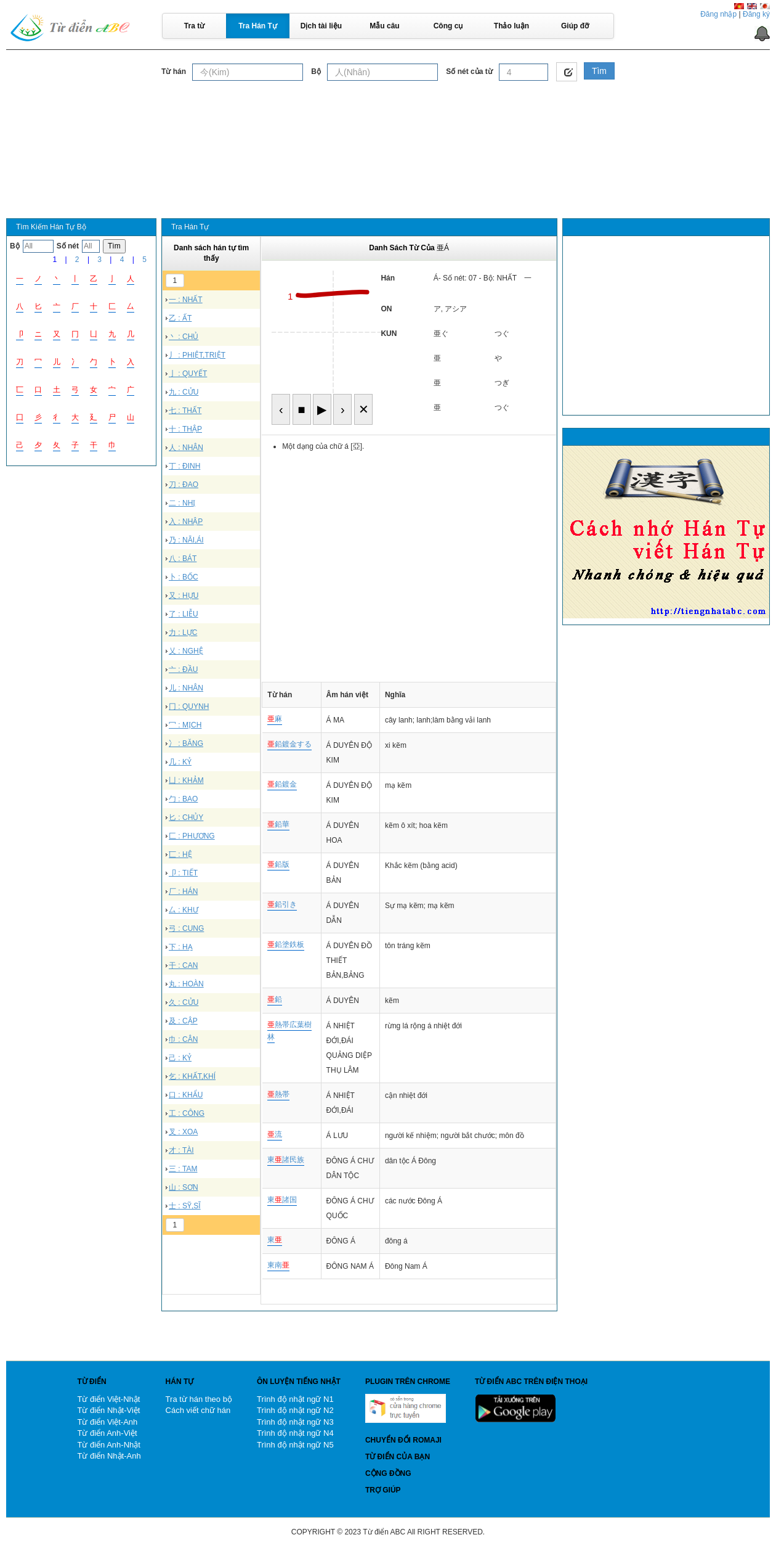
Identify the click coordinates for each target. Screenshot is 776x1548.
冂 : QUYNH (189, 706)
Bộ (316, 71)
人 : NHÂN (186, 447)
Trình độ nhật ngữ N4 (295, 1433)
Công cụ (448, 26)
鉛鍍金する (289, 744)
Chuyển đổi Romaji (403, 1440)
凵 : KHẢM (186, 780)
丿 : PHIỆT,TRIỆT (197, 355)
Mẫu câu (384, 26)
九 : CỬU (183, 392)
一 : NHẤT (186, 299)
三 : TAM (183, 1169)
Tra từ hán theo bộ (199, 1399)
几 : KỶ (180, 762)
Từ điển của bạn (397, 1456)
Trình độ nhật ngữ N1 (295, 1399)
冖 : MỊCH (185, 725)
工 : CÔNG (186, 1113)
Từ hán (173, 71)
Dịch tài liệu (321, 26)
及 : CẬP (183, 1021)
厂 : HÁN (183, 891)
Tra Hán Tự (257, 26)
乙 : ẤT (180, 318)
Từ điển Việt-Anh (107, 1422)
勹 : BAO (183, 799)
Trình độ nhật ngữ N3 (295, 1422)
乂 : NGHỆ (186, 651)
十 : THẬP (185, 429)
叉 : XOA (183, 1132)
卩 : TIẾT (183, 873)
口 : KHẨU (186, 1095)
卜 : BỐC (183, 577)
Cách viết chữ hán (198, 1410)
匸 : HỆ (180, 854)
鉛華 (278, 824)
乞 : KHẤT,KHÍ (192, 1076)
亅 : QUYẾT (188, 373)
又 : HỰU (183, 595)
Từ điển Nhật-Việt (108, 1410)
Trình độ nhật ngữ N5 (295, 1444)
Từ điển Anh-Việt (107, 1433)
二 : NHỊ (182, 503)
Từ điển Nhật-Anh (108, 1455)
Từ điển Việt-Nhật (108, 1399)
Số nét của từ (469, 71)
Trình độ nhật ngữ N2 (295, 1410)
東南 (278, 1265)
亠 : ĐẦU (183, 669)
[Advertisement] (388, 116)
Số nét (68, 246)
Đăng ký (756, 14)
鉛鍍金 (282, 784)
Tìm (599, 71)
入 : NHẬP (186, 521)
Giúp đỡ (575, 26)
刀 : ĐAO (183, 484)
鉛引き (282, 904)
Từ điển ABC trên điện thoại (531, 1381)
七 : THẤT (185, 410)
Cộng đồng (388, 1473)
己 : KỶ (180, 1058)
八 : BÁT (182, 558)
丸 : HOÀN (186, 984)
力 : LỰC (183, 632)
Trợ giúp (383, 1490)
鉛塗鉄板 (285, 944)
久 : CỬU (183, 1002)
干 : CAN (183, 965)
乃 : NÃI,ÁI (186, 540)
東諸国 (282, 1199)
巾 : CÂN (183, 1039)
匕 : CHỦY (186, 817)
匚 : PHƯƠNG (192, 836)
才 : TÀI (181, 1150)
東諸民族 (285, 1159)
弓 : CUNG (186, 928)
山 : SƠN (183, 1187)
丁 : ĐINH (184, 466)
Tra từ (194, 26)
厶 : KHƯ (183, 910)
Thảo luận (511, 26)
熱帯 (278, 1094)
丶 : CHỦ (183, 336)
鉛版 (278, 864)
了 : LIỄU (183, 614)
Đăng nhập (718, 14)
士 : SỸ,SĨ (185, 1206)
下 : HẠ (181, 947)
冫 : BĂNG (186, 743)
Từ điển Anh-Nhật (108, 1444)
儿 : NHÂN (186, 688)
